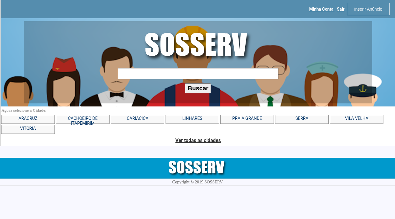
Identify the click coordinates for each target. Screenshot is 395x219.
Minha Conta (321, 9)
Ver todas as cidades (198, 140)
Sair (340, 9)
